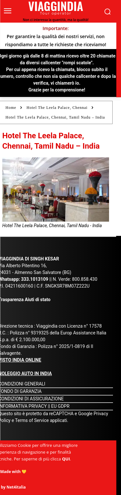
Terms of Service (32, 420)
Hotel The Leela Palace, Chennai (56, 107)
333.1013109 (34, 279)
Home (10, 107)
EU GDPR (60, 406)
